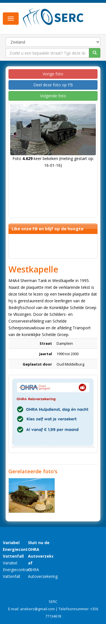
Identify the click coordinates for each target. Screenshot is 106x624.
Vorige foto (53, 73)
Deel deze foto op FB (53, 84)
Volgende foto (53, 95)
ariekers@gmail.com (37, 608)
